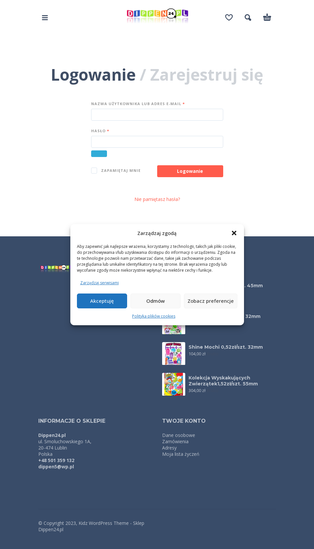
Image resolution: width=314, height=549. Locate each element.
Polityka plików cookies (153, 316)
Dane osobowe (178, 435)
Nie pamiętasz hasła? (157, 199)
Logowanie (93, 74)
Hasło (100, 130)
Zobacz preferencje (211, 300)
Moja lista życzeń (180, 454)
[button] (234, 233)
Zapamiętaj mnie (116, 171)
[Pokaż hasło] (99, 153)
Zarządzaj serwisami (99, 283)
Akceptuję (102, 300)
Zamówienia (175, 441)
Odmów (155, 300)
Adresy (169, 448)
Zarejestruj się (206, 74)
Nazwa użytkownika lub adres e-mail (138, 103)
